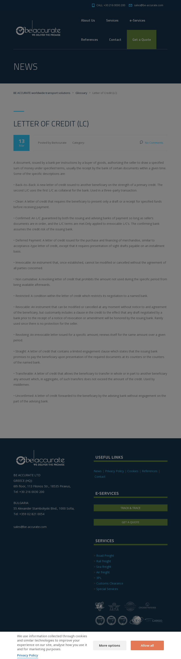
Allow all (147, 645)
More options (109, 645)
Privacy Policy (27, 655)
